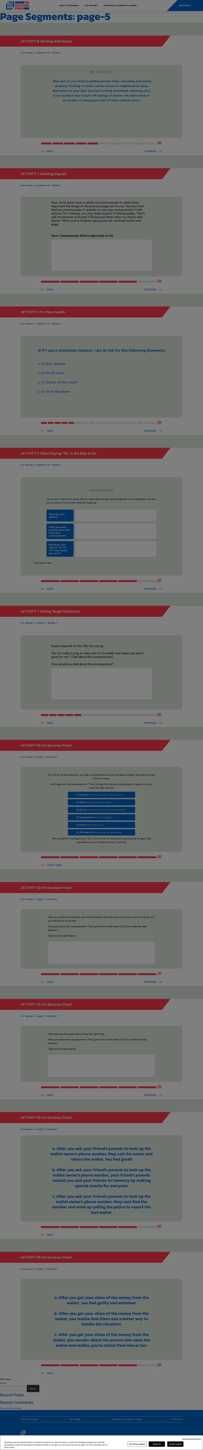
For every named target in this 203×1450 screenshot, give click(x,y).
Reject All (157, 1444)
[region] (101, 1442)
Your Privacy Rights (137, 1444)
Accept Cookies (175, 1444)
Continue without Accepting (191, 1439)
